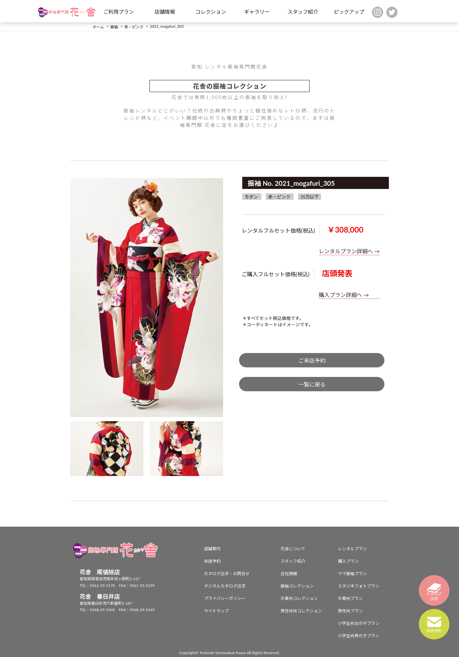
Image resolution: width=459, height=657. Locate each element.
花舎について (292, 548)
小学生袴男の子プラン (358, 635)
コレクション (210, 12)
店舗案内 (212, 548)
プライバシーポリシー (224, 598)
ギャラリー (257, 12)
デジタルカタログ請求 (224, 585)
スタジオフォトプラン (358, 585)
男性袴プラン (350, 610)
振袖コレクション (297, 585)
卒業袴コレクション (299, 598)
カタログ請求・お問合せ (227, 573)
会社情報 (288, 573)
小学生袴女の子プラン (358, 623)
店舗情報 (165, 12)
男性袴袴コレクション (301, 610)
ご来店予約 (311, 360)
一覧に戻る (311, 384)
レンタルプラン (352, 548)
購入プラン (348, 561)
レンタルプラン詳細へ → (349, 251)
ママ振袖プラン (352, 573)
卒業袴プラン (350, 598)
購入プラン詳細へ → (344, 295)
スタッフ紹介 (303, 12)
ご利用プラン (118, 12)
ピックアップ (349, 12)
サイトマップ (216, 610)
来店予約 (212, 561)
